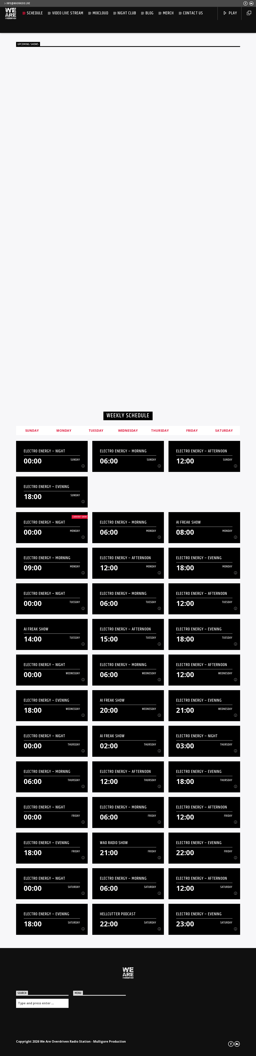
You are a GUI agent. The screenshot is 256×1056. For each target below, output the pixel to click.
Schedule (35, 13)
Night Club (127, 13)
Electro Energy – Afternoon (201, 451)
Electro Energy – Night (44, 451)
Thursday (160, 430)
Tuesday (96, 430)
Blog (150, 13)
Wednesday (128, 430)
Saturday (224, 430)
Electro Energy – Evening (46, 487)
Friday (192, 430)
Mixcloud (100, 13)
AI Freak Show (188, 522)
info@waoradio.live (17, 3)
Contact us (193, 13)
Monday (63, 430)
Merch (168, 13)
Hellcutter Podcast (118, 914)
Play (230, 13)
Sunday (32, 430)
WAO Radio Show (114, 843)
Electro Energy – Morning (123, 451)
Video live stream (67, 13)
